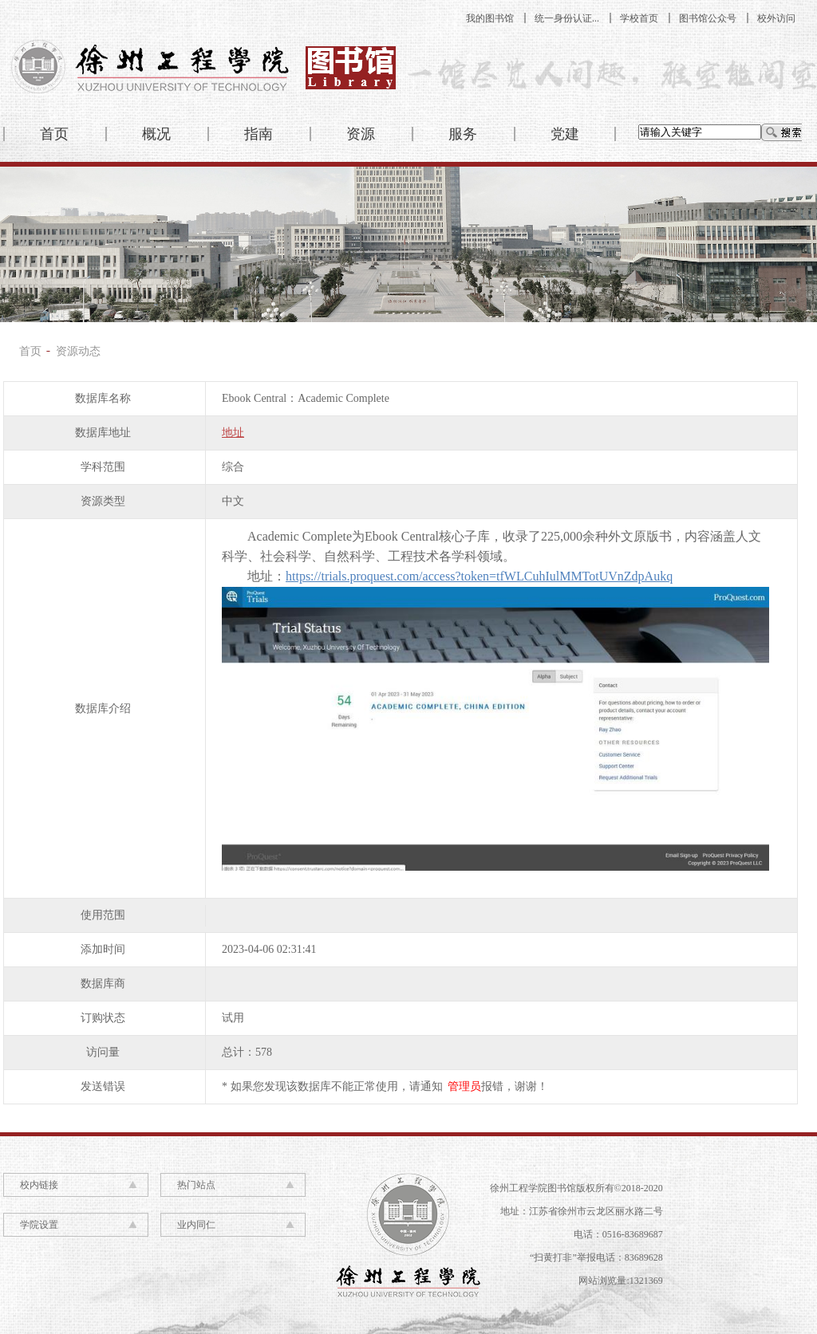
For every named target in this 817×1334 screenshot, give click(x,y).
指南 (258, 134)
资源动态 (78, 351)
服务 (462, 134)
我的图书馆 (490, 18)
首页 (54, 134)
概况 (156, 134)
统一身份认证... (567, 18)
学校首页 (639, 18)
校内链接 (39, 1184)
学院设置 (39, 1224)
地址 (233, 433)
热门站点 (196, 1184)
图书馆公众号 (707, 18)
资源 (360, 134)
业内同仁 (196, 1224)
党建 (565, 134)
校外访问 (776, 18)
